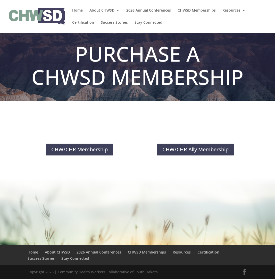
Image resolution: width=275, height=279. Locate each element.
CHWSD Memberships (197, 10)
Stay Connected (148, 23)
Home (77, 10)
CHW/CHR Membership (79, 149)
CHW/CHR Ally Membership (195, 149)
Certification (83, 23)
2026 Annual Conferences (148, 10)
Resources (231, 10)
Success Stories (114, 23)
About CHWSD (101, 10)
